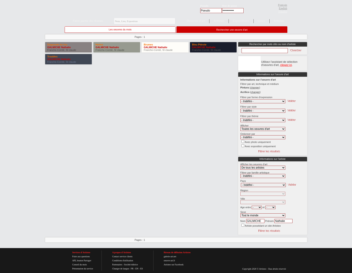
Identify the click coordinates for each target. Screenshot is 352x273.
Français (282, 5)
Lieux (261, 21)
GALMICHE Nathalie (59, 47)
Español (282, 11)
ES (141, 268)
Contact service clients (122, 256)
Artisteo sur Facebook (173, 264)
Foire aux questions (81, 256)
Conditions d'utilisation (122, 260)
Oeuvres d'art (196, 21)
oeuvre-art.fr (169, 260)
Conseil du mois (79, 264)
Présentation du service (82, 268)
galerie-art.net (170, 256)
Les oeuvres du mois (120, 29)
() (254, 87)
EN (136, 268)
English (283, 8)
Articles (279, 21)
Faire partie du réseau (88, 21)
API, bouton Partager (81, 260)
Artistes (218, 21)
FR (132, 268)
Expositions (241, 21)
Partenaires (117, 264)
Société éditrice (131, 264)
